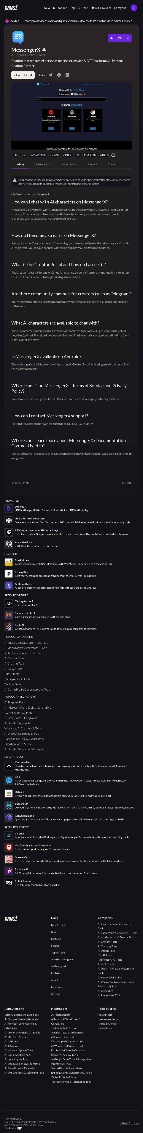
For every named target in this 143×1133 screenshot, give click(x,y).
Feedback (56, 986)
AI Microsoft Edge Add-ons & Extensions (20, 1026)
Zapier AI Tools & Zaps (63, 1077)
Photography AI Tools (17, 679)
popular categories (18, 636)
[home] (11, 8)
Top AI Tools (58, 952)
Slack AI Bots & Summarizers (66, 1068)
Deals (54, 931)
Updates (56, 973)
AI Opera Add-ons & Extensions (22, 1063)
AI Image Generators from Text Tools (26, 642)
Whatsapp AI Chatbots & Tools (22, 728)
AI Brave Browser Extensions (20, 1068)
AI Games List (105, 990)
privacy (125, 1123)
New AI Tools (58, 925)
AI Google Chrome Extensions (21, 1019)
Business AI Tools (107, 986)
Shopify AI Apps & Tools (18, 744)
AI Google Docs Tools (17, 723)
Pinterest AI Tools (61, 1063)
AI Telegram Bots (14, 702)
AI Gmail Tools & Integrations (21, 718)
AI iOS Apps (11, 1045)
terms (135, 1123)
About (54, 980)
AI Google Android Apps (17, 1054)
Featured (56, 938)
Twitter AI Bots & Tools (18, 712)
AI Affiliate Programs (62, 959)
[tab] (20, 164)
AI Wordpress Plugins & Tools (21, 733)
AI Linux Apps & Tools (16, 1059)
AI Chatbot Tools (14, 658)
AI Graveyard (58, 966)
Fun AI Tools (11, 673)
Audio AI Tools (12, 684)
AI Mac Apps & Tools (15, 1037)
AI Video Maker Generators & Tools (25, 647)
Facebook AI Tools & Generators (24, 738)
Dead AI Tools (13, 756)
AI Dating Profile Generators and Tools (27, 689)
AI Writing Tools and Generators (116, 981)
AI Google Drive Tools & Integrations (26, 749)
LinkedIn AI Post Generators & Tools (71, 1072)
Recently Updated (16, 827)
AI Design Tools (13, 668)
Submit (55, 945)
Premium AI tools (107, 1023)
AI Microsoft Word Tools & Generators (27, 707)
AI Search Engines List (110, 977)
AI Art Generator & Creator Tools (24, 653)
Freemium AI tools (108, 1019)
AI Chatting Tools (14, 663)
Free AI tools (105, 1014)
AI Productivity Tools (109, 995)
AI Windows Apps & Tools (18, 1050)
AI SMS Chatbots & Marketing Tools (24, 1072)
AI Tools (56, 993)
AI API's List (11, 1041)
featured (10, 554)
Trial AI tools (105, 1028)
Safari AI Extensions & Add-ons (21, 1014)
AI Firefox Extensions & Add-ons (22, 1032)
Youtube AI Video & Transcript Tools (71, 1081)
